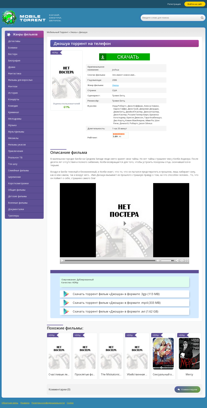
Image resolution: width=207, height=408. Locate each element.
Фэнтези (12, 86)
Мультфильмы (16, 131)
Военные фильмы (17, 202)
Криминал (13, 112)
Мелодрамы (14, 118)
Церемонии (14, 176)
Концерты (13, 99)
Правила (24, 402)
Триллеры (13, 215)
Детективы (14, 41)
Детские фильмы (17, 196)
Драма (11, 67)
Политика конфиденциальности (48, 402)
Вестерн (12, 54)
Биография (14, 60)
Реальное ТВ (15, 157)
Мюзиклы (13, 138)
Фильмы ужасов (17, 144)
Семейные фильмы (18, 170)
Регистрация (174, 4)
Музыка (12, 125)
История (13, 92)
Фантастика (14, 73)
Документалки (16, 209)
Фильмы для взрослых (20, 79)
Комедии (13, 105)
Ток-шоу (12, 163)
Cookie (70, 402)
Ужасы (115, 85)
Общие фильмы (16, 189)
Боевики (12, 47)
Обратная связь (10, 402)
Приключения (15, 151)
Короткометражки (18, 183)
